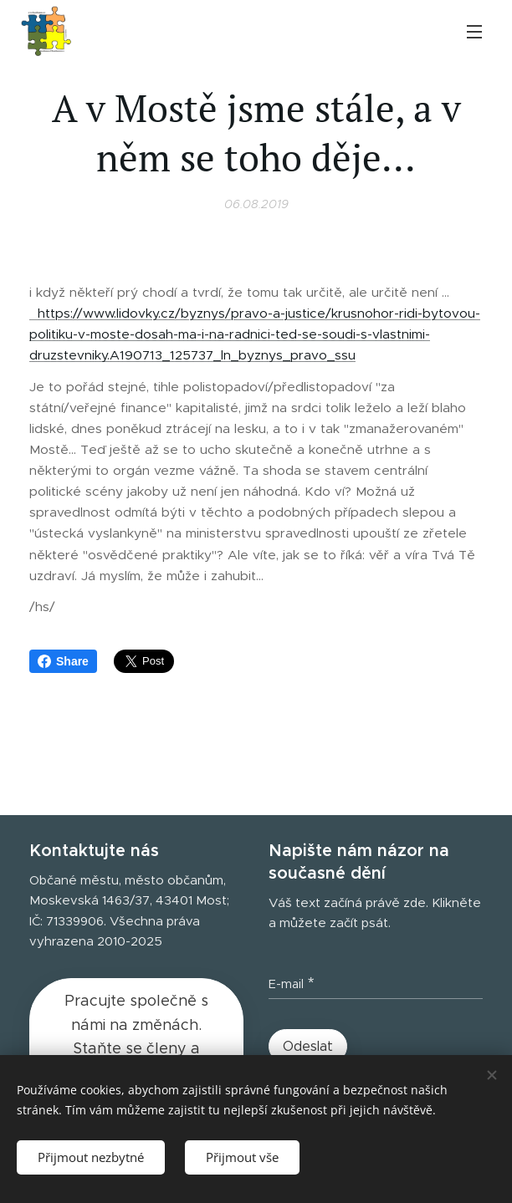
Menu (474, 32)
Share (63, 661)
